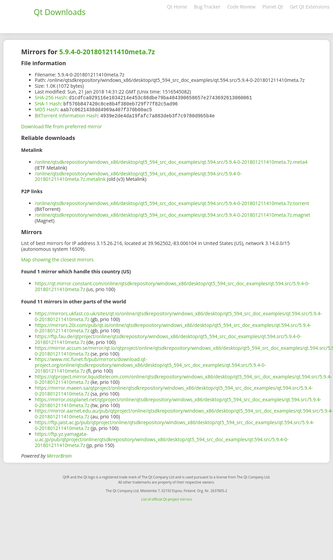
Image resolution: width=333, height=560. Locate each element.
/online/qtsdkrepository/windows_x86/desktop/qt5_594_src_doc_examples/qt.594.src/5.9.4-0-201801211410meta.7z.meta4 (171, 160)
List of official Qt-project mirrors (166, 498)
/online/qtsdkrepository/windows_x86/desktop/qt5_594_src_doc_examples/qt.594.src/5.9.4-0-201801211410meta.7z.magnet (172, 213)
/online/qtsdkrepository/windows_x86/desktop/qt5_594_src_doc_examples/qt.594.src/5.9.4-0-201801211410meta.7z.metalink (138, 175)
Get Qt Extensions (310, 6)
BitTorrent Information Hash (66, 114)
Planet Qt (272, 6)
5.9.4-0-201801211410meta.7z (107, 51)
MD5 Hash (46, 108)
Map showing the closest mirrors (57, 258)
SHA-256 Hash (50, 97)
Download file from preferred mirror (61, 125)
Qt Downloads (60, 11)
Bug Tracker (207, 6)
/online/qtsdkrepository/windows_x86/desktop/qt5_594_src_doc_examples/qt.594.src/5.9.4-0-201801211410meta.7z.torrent (172, 202)
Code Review (241, 6)
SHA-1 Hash (48, 103)
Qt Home (177, 6)
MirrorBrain (59, 454)
